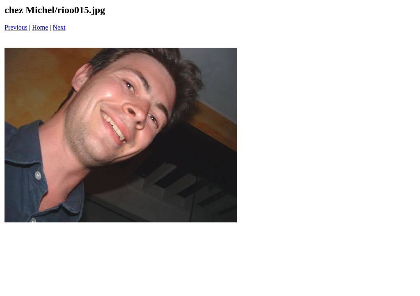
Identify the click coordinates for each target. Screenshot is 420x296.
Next (59, 27)
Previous (16, 27)
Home (40, 27)
